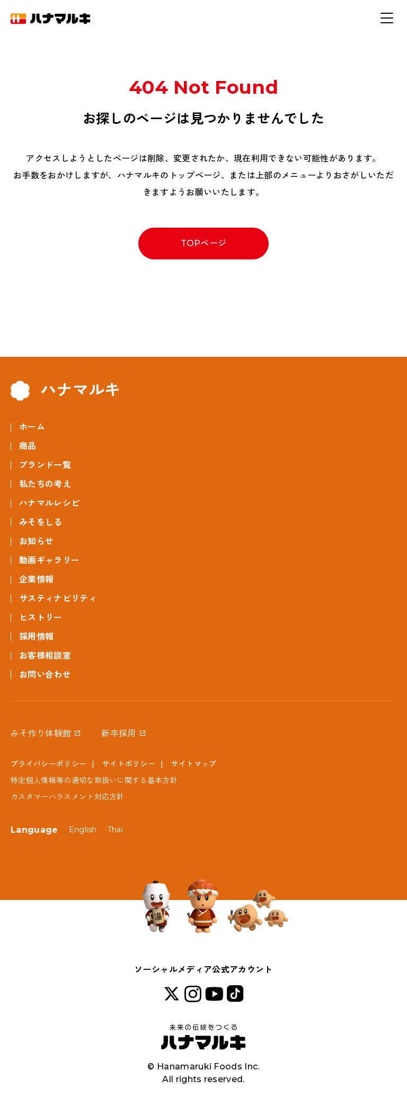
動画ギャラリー (49, 560)
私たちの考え (45, 484)
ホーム (32, 427)
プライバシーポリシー (48, 764)
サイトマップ (194, 764)
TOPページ (204, 243)
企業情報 (36, 579)
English (83, 829)
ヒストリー (41, 618)
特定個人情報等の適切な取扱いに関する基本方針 (94, 780)
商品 (28, 446)
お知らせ (36, 541)
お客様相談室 (45, 656)
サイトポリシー (128, 764)
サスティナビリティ (58, 598)
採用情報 (36, 637)
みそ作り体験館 (41, 733)
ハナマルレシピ (49, 503)
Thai (115, 829)
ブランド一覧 (45, 465)
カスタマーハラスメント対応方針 (68, 797)
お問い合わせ (45, 675)
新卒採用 (118, 733)
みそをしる (41, 522)
